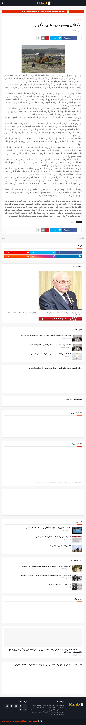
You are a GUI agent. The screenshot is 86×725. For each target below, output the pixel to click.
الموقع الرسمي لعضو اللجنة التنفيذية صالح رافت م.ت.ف (19, 721)
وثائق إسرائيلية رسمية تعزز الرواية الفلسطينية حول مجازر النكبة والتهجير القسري (46, 575)
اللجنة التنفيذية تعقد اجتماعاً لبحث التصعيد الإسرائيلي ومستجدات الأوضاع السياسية (46, 336)
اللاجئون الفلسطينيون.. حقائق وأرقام (60, 546)
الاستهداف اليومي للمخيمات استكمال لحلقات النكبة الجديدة (53, 537)
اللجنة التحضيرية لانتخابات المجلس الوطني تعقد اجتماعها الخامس (51, 354)
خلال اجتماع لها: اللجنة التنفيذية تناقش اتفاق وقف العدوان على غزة (50, 345)
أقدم (4, 238)
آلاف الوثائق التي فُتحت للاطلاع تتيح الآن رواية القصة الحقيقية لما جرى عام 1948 (46, 566)
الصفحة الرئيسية (77, 20)
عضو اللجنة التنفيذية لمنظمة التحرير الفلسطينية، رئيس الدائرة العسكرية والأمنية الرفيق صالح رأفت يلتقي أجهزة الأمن (45, 650)
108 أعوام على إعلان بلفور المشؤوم (60, 584)
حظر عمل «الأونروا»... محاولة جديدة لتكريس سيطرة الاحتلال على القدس (48, 528)
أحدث (81, 238)
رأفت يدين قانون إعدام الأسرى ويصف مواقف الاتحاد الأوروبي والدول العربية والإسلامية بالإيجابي (53, 482)
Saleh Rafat (79, 482)
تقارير (69, 20)
